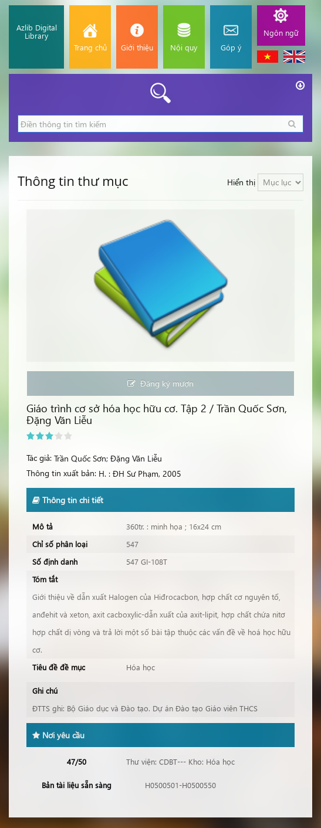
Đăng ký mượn (160, 383)
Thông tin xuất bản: (61, 473)
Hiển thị (241, 182)
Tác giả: (39, 457)
